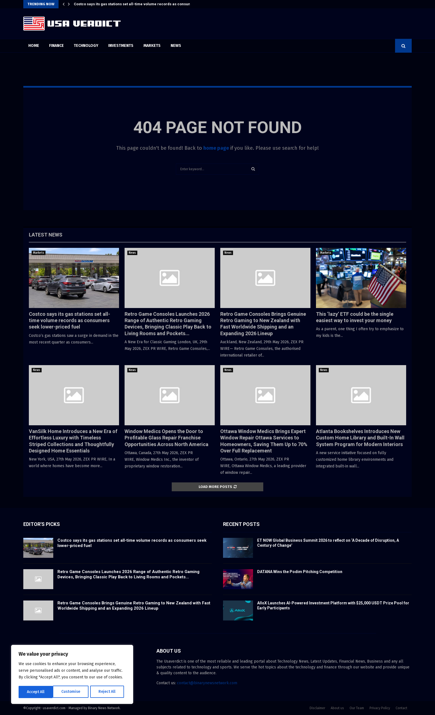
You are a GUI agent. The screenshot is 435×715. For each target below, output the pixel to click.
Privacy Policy (380, 708)
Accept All (109, 691)
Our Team (357, 708)
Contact (401, 708)
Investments (120, 45)
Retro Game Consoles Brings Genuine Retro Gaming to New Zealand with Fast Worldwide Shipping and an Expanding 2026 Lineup (133, 606)
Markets (152, 45)
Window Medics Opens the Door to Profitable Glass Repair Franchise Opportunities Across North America (166, 437)
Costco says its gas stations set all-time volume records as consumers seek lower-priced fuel (69, 320)
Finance (56, 45)
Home (33, 45)
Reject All (72, 691)
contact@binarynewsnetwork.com (207, 683)
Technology (86, 45)
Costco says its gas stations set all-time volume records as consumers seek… (141, 4)
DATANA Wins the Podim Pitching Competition (299, 571)
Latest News (45, 235)
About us (337, 708)
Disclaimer (317, 708)
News (176, 45)
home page (216, 148)
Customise (36, 691)
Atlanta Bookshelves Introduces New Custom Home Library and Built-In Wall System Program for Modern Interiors (360, 437)
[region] (72, 675)
